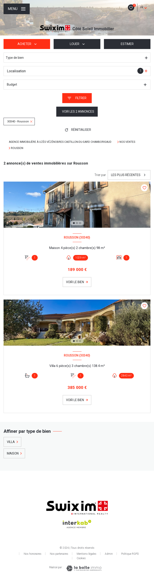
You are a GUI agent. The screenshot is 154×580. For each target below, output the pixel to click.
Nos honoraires (32, 553)
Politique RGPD (130, 553)
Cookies (81, 558)
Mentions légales (86, 553)
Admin (109, 553)
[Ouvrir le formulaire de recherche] (77, 98)
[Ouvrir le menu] (17, 9)
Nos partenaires (59, 553)
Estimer (127, 44)
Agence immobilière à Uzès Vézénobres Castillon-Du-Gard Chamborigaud (60, 141)
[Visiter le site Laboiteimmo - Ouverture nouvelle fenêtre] (84, 568)
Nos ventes (127, 142)
